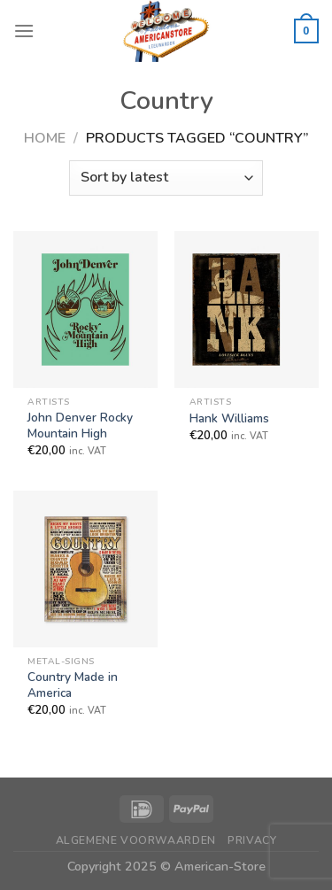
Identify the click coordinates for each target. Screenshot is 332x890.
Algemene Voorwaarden (136, 840)
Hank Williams (229, 419)
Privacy (252, 840)
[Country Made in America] (85, 568)
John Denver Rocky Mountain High (80, 425)
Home (45, 138)
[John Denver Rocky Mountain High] (85, 309)
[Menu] (24, 30)
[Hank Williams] (246, 309)
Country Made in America (72, 684)
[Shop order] (166, 178)
